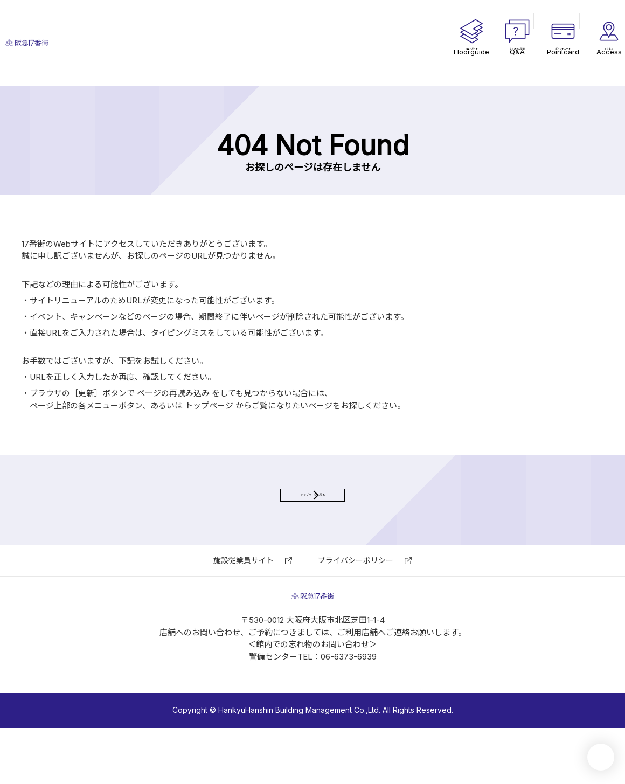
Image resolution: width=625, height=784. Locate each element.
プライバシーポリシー (355, 595)
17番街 (108, 43)
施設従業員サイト (243, 595)
